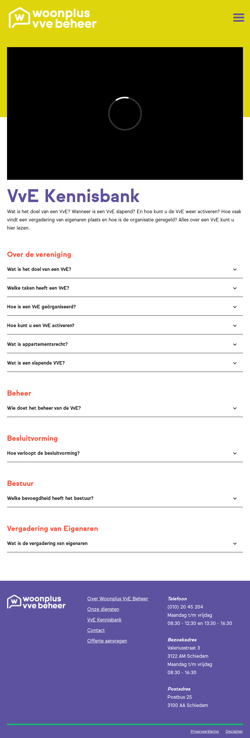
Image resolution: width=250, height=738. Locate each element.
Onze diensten (103, 609)
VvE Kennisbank (104, 620)
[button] (239, 18)
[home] (53, 17)
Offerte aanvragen (107, 641)
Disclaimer (234, 731)
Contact (96, 630)
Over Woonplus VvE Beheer (117, 599)
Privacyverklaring (205, 731)
